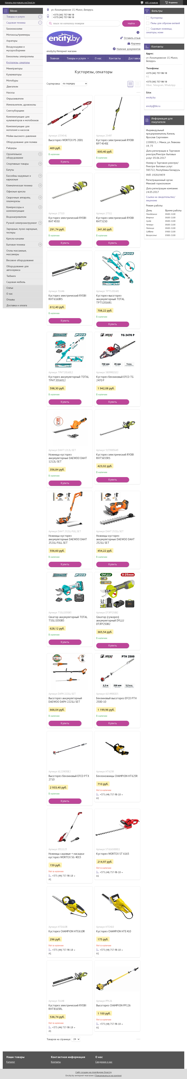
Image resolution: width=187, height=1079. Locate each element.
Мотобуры (12, 80)
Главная (54, 58)
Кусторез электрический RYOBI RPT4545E (115, 141)
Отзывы (10, 299)
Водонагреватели (16, 216)
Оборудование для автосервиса (17, 268)
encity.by (151, 97)
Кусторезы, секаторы (18, 62)
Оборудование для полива (21, 142)
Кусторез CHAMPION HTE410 (113, 931)
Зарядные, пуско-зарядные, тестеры (21, 230)
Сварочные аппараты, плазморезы (18, 199)
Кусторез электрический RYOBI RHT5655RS (115, 456)
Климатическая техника (19, 185)
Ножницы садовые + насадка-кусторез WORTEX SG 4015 (67, 855)
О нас (9, 293)
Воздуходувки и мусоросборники (15, 48)
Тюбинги (11, 276)
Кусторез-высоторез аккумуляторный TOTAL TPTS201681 (110, 299)
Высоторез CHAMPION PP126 (113, 1005)
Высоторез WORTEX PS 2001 (66, 140)
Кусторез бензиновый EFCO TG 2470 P (114, 378)
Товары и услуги (15, 16)
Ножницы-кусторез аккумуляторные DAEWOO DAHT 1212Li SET (68, 458)
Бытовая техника (15, 244)
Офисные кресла (15, 191)
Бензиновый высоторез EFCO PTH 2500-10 (116, 699)
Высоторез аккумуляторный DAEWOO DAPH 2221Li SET (65, 699)
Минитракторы (14, 68)
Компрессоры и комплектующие (15, 209)
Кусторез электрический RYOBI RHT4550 (67, 219)
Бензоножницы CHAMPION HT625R (117, 776)
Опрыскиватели (15, 98)
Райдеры (11, 148)
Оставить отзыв (132, 38)
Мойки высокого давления (21, 136)
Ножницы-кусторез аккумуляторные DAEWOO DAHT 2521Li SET (115, 539)
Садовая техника (15, 22)
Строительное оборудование (14, 155)
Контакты (115, 58)
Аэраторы (11, 40)
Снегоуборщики (15, 110)
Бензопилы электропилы (20, 56)
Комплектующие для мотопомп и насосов (17, 128)
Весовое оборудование (20, 260)
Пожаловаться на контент (108, 1075)
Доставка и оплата (16, 305)
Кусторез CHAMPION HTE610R (67, 931)
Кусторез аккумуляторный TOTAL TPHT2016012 (69, 378)
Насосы (10, 92)
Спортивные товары (17, 163)
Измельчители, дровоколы (21, 104)
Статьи (9, 287)
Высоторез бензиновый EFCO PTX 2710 (69, 777)
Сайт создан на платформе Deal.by (93, 1072)
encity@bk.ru (153, 106)
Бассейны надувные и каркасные (18, 177)
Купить (65, 161)
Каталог (10, 1061)
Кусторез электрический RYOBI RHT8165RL (67, 1007)
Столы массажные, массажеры (16, 252)
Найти (131, 23)
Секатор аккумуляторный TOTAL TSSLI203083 (68, 618)
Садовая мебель (15, 282)
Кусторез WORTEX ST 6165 (112, 853)
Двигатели (12, 86)
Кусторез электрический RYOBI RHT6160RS (67, 297)
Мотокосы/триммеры (18, 34)
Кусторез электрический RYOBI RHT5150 (115, 219)
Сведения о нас (103, 1061)
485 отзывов (151, 2)
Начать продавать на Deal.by (20, 2)
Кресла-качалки (15, 238)
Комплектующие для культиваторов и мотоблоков (22, 118)
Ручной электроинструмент (21, 222)
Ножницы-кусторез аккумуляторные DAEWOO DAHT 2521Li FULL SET (68, 539)
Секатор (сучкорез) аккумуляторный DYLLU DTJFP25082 (110, 620)
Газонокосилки (14, 28)
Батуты (10, 169)
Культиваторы (14, 74)
